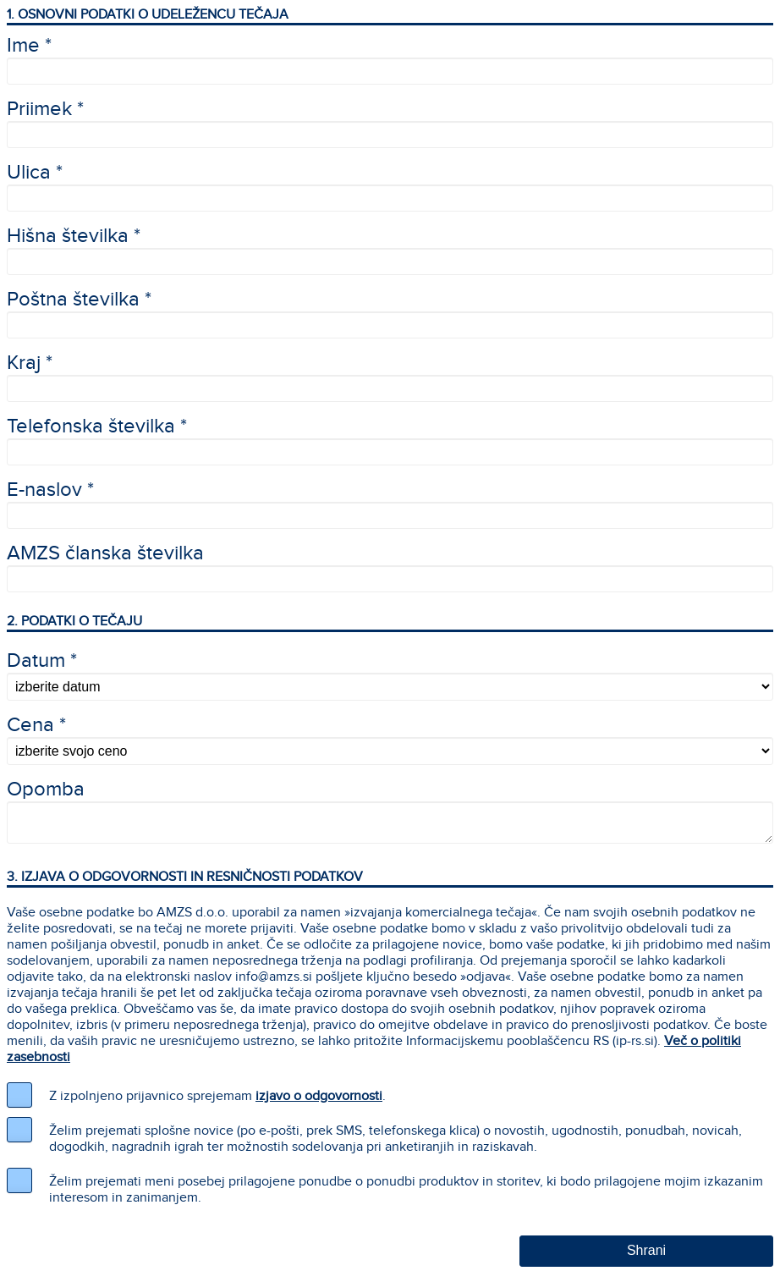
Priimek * (45, 109)
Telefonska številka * (97, 426)
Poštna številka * (79, 299)
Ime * (29, 46)
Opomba (46, 789)
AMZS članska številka (105, 553)
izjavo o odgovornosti (318, 1096)
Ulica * (35, 172)
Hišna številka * (73, 236)
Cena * (36, 725)
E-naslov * (50, 490)
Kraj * (29, 363)
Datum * (42, 661)
